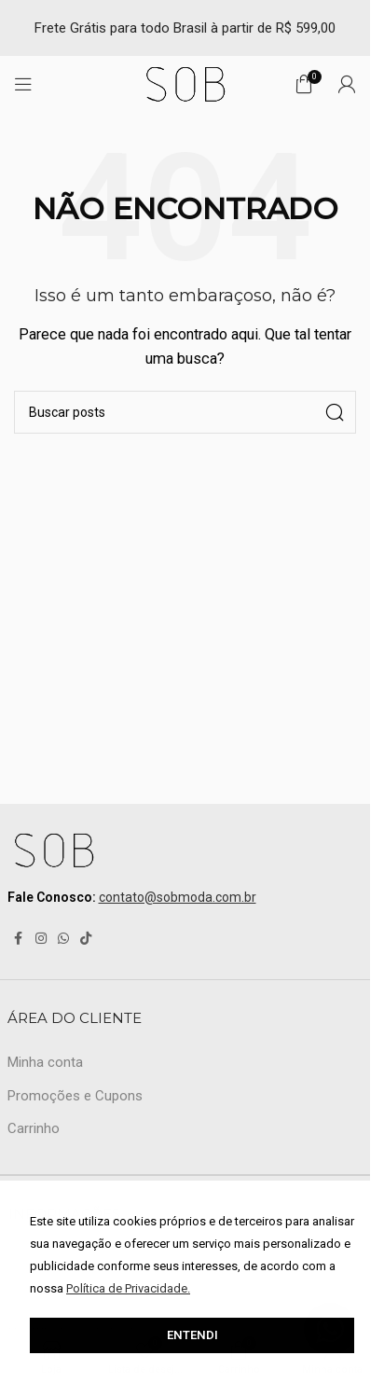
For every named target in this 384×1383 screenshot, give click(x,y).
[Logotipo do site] (185, 83)
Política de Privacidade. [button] (128, 1288)
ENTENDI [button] (192, 1335)
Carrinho (33, 1128)
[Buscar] (185, 412)
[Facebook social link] (18, 938)
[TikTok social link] (86, 938)
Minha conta (45, 1062)
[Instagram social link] (41, 938)
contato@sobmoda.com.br (177, 897)
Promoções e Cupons (75, 1095)
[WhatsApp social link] (63, 938)
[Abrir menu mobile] (23, 84)
